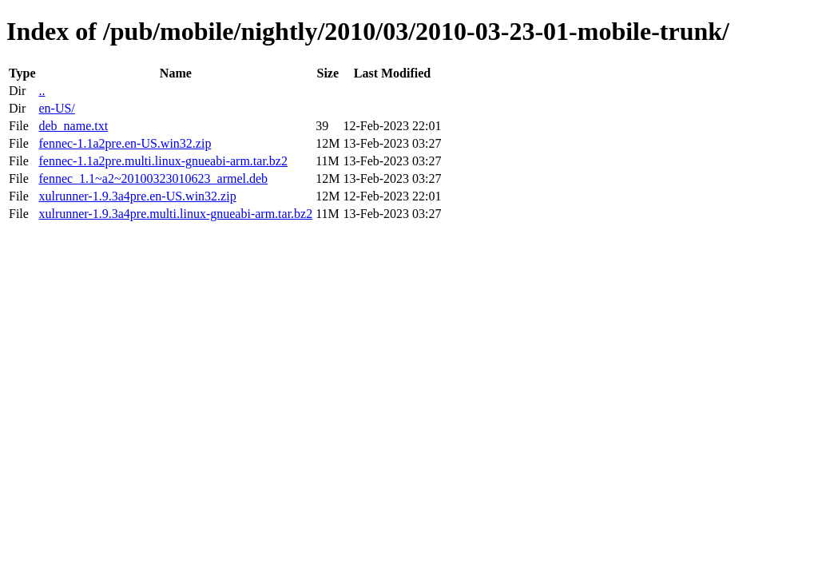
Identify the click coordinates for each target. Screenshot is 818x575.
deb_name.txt (73, 126)
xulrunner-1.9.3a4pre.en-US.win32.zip (137, 196)
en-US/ (56, 108)
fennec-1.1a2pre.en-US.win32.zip (124, 143)
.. (41, 90)
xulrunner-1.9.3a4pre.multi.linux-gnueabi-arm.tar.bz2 (175, 213)
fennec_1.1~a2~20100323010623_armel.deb (153, 178)
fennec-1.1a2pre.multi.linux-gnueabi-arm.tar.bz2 (162, 161)
